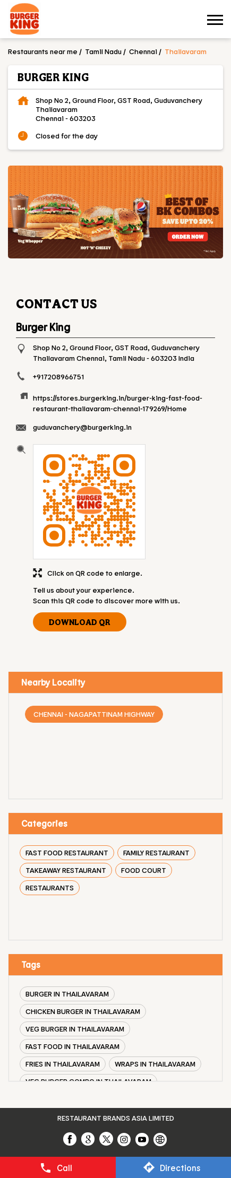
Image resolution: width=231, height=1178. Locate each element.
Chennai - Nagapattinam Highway (94, 713)
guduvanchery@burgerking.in (82, 426)
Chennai (143, 51)
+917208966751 (58, 376)
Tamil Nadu (103, 51)
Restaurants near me (43, 51)
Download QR (79, 622)
